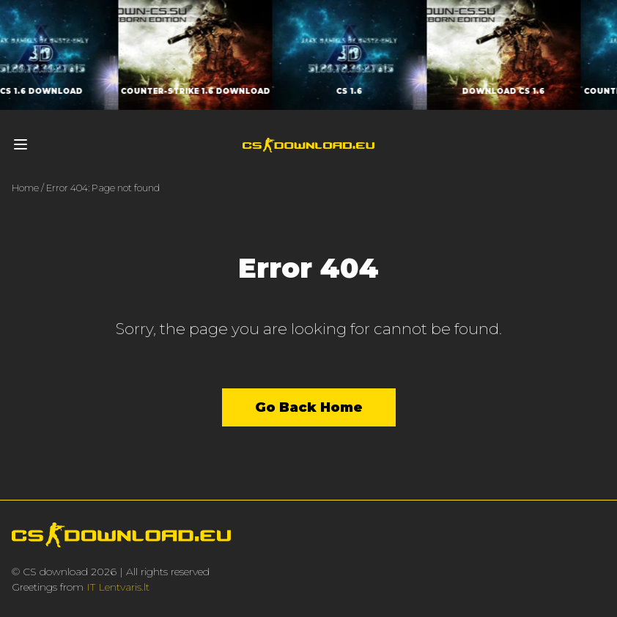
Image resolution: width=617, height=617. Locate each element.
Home (25, 187)
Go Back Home (309, 407)
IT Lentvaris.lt (117, 587)
